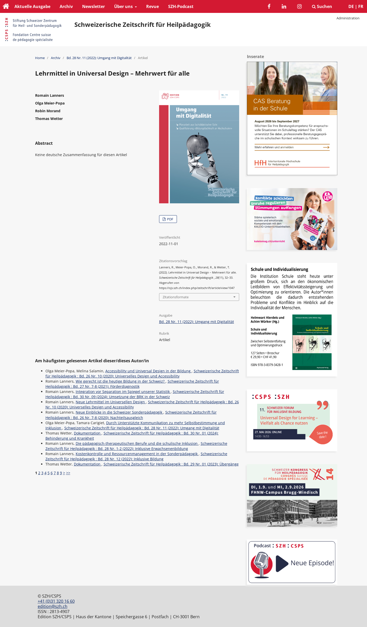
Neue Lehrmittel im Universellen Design (111, 401)
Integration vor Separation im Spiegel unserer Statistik (123, 391)
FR (360, 6)
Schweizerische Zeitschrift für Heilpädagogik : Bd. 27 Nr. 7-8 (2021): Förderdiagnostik (132, 384)
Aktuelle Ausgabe (32, 6)
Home (40, 57)
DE (351, 6)
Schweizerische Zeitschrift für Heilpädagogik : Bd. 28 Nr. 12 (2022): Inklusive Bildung (136, 456)
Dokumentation (87, 433)
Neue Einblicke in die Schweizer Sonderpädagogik (119, 412)
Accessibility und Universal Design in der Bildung (148, 370)
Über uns (124, 6)
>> (68, 472)
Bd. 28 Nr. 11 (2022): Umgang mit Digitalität (99, 57)
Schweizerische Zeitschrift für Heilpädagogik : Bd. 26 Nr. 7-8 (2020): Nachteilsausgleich (131, 415)
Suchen (322, 6)
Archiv (66, 6)
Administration (348, 18)
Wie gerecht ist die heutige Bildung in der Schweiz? (121, 381)
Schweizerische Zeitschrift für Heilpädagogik (142, 24)
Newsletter (93, 6)
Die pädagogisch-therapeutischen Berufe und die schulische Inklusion (137, 443)
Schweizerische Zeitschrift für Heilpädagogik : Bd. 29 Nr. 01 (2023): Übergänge (171, 464)
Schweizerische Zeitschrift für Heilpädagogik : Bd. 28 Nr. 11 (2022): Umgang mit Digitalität (141, 427)
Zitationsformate (176, 297)
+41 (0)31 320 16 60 (56, 601)
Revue (152, 6)
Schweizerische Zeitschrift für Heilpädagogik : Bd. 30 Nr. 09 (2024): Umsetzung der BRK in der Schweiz (134, 394)
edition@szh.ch (52, 606)
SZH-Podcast (180, 6)
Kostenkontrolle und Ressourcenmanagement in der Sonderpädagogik (137, 453)
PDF (169, 219)
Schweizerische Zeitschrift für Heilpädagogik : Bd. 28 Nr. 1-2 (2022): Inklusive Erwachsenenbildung (136, 446)
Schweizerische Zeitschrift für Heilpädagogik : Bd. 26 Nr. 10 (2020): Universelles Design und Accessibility (142, 373)
